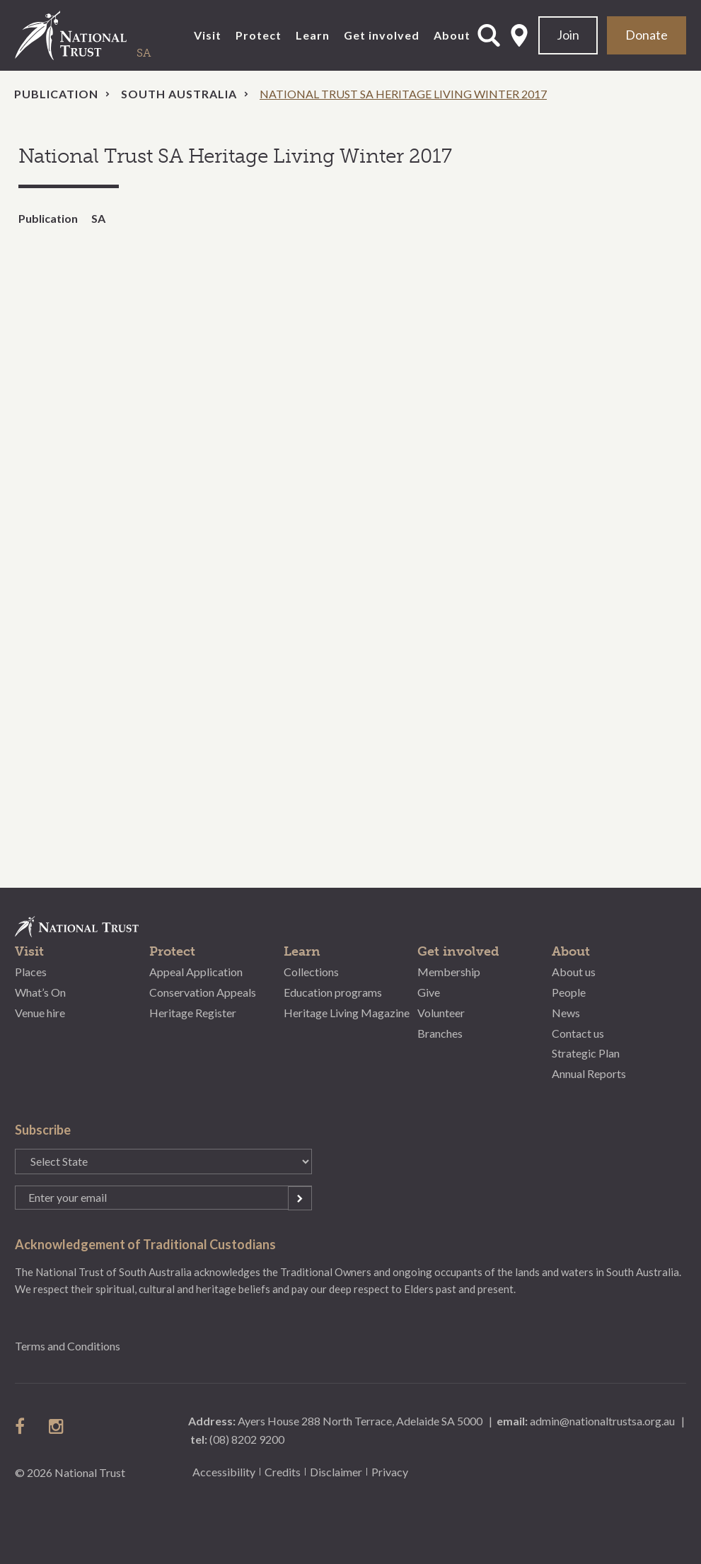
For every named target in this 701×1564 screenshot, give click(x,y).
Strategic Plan (586, 1053)
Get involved (381, 35)
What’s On (40, 992)
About (452, 35)
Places (31, 971)
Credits (283, 1472)
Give (428, 992)
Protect (259, 35)
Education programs (333, 992)
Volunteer (441, 1012)
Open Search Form (488, 35)
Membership (448, 971)
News (566, 1012)
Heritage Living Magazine (347, 1012)
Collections (311, 971)
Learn (313, 35)
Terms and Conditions (67, 1345)
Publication (56, 93)
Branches (440, 1033)
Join (568, 34)
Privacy (389, 1472)
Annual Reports (589, 1073)
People (569, 992)
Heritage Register (192, 1012)
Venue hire (40, 1012)
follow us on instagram (57, 1426)
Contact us (578, 1033)
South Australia (179, 93)
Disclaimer (336, 1472)
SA (98, 218)
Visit (207, 35)
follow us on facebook (23, 1426)
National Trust (100, 35)
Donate (646, 34)
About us (574, 971)
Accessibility (223, 1472)
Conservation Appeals (202, 992)
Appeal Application (196, 971)
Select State (519, 35)
